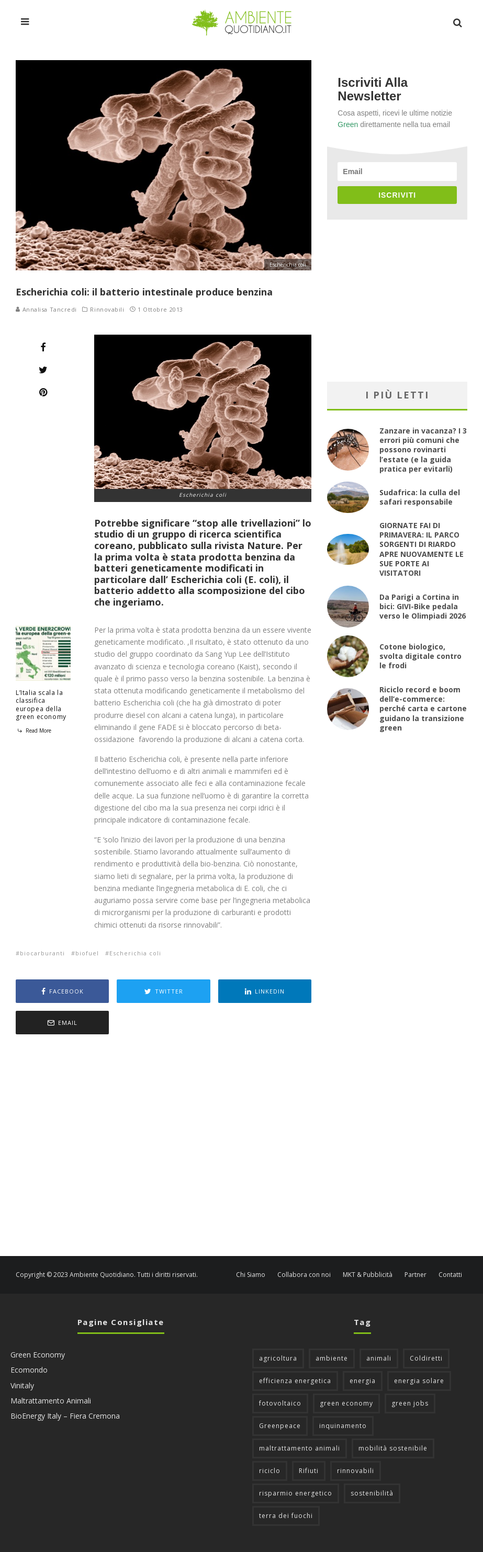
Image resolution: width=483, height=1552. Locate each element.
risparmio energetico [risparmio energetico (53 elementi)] (295, 1493)
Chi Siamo (250, 1275)
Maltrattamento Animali (50, 1401)
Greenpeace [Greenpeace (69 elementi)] (280, 1425)
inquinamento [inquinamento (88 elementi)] (343, 1425)
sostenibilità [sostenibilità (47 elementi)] (372, 1493)
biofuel (87, 953)
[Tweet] (43, 369)
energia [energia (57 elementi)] (363, 1380)
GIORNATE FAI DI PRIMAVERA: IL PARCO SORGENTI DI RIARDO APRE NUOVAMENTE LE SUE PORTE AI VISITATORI (421, 549)
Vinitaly (22, 1385)
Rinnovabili (107, 309)
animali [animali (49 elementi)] (378, 1358)
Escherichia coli (135, 953)
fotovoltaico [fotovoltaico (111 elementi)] (280, 1403)
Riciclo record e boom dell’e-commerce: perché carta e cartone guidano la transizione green (423, 708)
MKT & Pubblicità (367, 1275)
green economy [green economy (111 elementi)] (346, 1403)
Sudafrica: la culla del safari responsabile (419, 497)
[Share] (43, 347)
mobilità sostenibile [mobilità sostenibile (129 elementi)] (393, 1448)
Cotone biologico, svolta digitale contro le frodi (420, 656)
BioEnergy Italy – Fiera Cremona (65, 1416)
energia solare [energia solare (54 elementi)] (419, 1380)
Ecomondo (29, 1370)
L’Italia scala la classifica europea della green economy (41, 705)
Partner (415, 1275)
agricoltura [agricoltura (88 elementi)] (278, 1358)
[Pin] (43, 392)
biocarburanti (42, 953)
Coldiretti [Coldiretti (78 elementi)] (426, 1358)
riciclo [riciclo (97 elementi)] (269, 1470)
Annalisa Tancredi (46, 309)
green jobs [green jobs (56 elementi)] (410, 1403)
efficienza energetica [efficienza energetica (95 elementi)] (295, 1380)
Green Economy (37, 1355)
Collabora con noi (304, 1275)
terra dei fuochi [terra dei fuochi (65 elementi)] (286, 1515)
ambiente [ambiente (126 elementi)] (332, 1358)
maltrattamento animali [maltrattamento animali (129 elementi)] (299, 1448)
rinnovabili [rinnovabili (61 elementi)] (355, 1470)
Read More (33, 730)
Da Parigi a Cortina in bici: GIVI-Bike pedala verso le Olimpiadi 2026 (422, 606)
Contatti (450, 1275)
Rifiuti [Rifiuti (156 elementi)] (309, 1470)
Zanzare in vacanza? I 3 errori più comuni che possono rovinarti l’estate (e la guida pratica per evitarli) (423, 450)
